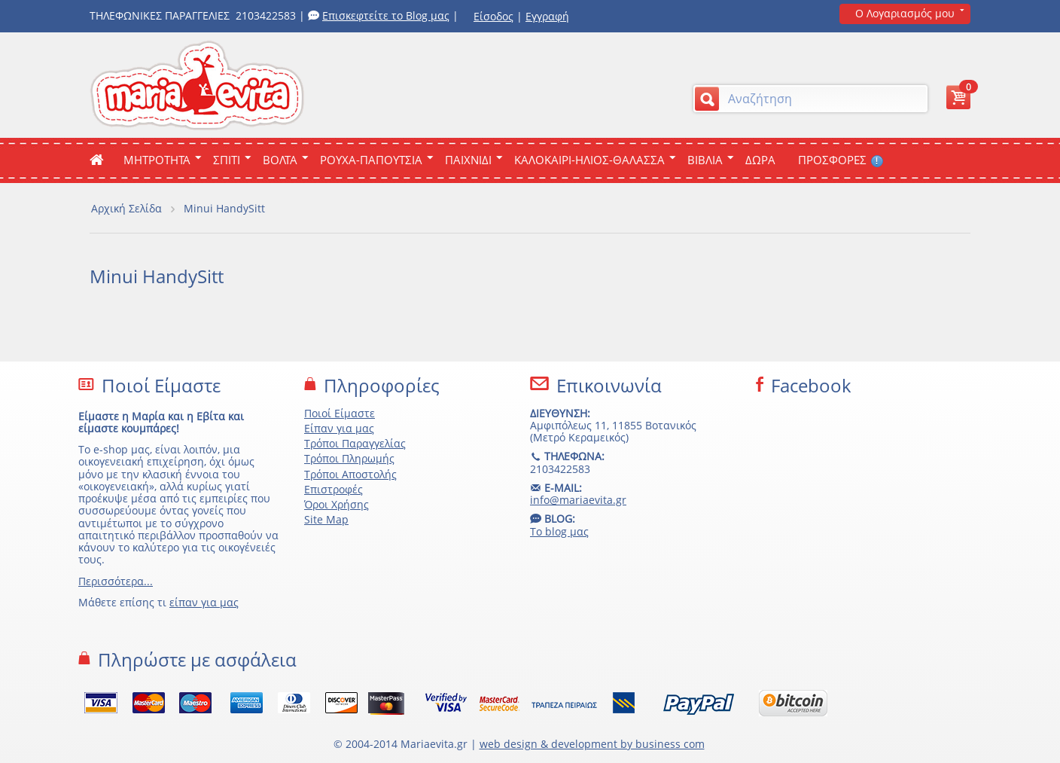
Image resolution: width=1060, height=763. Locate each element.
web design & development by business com (592, 744)
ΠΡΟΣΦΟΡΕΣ (840, 159)
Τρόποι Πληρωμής (349, 458)
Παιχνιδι (468, 159)
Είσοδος (493, 16)
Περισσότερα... (115, 581)
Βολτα (280, 159)
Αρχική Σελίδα (126, 208)
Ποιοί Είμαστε (339, 413)
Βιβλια (705, 159)
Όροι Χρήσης (336, 504)
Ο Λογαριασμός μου (905, 13)
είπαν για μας (204, 602)
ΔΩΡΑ (760, 159)
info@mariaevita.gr (578, 500)
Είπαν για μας (339, 428)
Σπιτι (226, 159)
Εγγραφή (547, 16)
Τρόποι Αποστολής (350, 474)
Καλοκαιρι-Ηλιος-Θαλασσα (589, 159)
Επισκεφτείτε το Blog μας (385, 15)
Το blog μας (559, 531)
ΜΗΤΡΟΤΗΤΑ (156, 159)
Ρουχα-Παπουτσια (371, 159)
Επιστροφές (333, 489)
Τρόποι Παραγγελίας (355, 443)
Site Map (326, 519)
